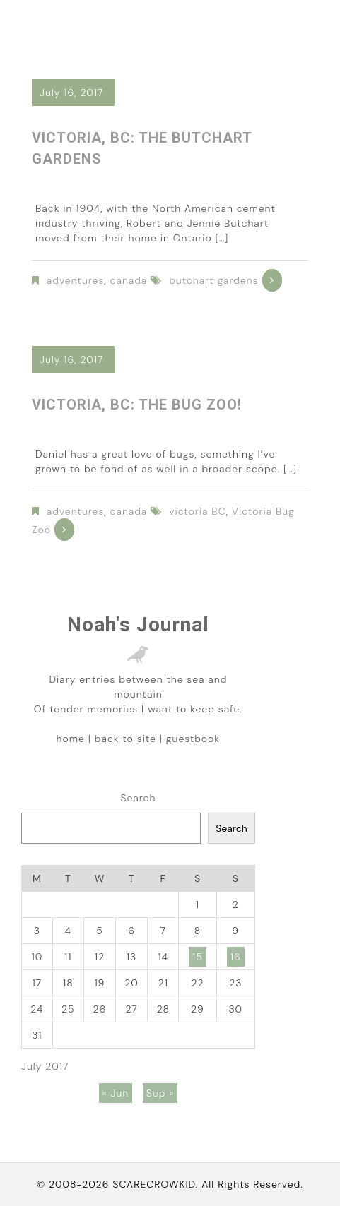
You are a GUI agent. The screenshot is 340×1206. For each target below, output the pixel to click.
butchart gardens (213, 280)
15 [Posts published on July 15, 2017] (197, 956)
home (71, 738)
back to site (125, 738)
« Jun (115, 1093)
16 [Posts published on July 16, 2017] (235, 956)
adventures (76, 280)
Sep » (160, 1093)
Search (138, 798)
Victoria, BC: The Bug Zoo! (137, 404)
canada (129, 280)
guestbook (193, 738)
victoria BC (197, 511)
